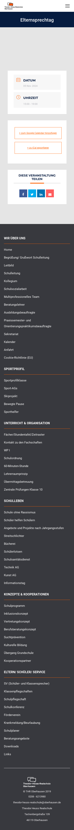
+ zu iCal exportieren (38, 147)
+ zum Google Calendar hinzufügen (38, 133)
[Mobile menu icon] (67, 5)
